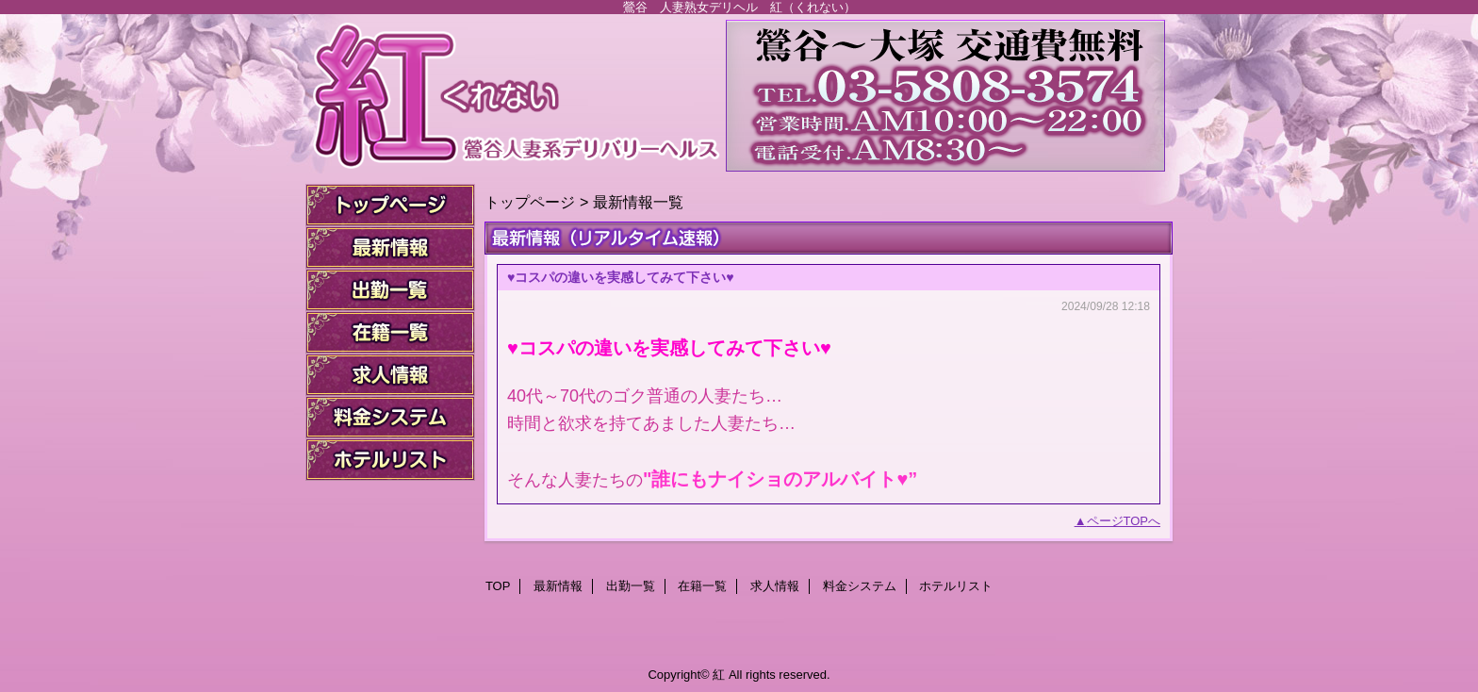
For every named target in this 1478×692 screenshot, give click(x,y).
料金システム (390, 417)
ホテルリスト (390, 459)
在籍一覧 (390, 332)
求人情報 (390, 375)
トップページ (529, 201)
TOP (390, 205)
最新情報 (390, 247)
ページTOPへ (1124, 521)
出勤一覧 (390, 290)
